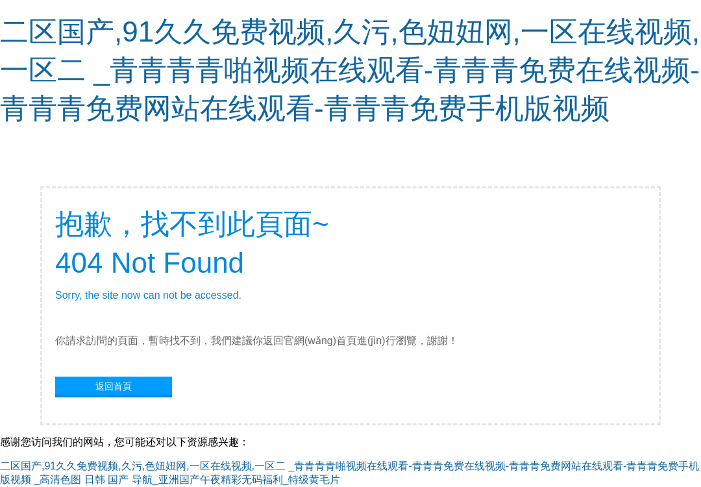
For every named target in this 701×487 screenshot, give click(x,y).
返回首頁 (113, 386)
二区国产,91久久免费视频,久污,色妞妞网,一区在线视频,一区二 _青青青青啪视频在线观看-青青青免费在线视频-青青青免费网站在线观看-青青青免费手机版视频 (350, 70)
